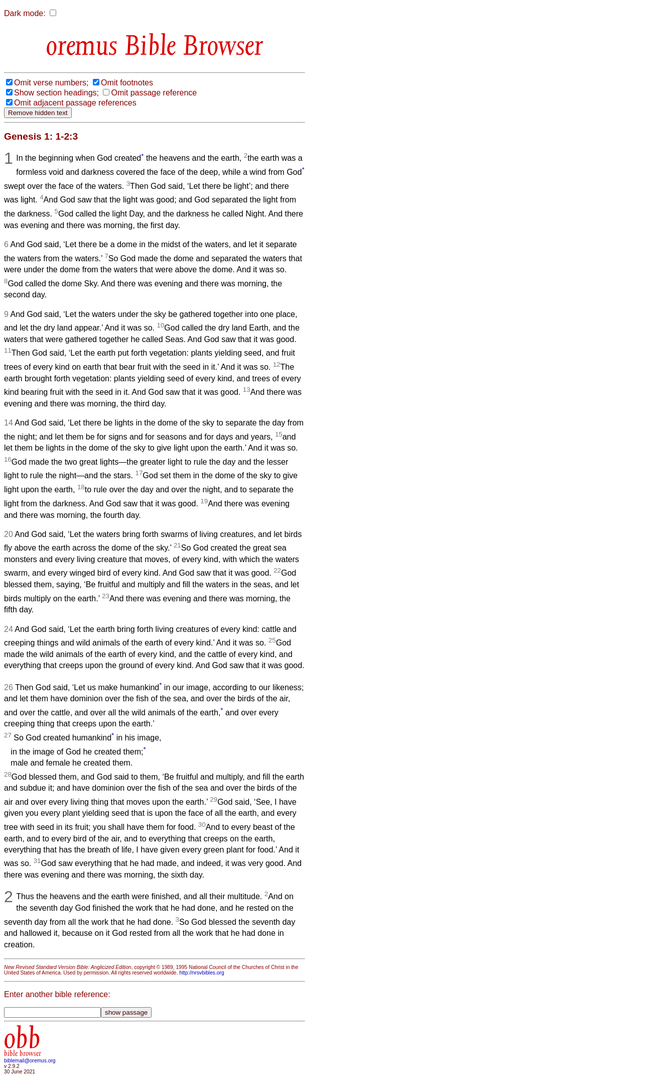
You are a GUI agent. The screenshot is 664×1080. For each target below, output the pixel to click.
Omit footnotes (127, 82)
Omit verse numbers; (51, 82)
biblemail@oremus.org (30, 1060)
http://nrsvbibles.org (201, 973)
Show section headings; (56, 92)
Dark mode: (25, 13)
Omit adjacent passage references (75, 102)
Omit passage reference (154, 92)
